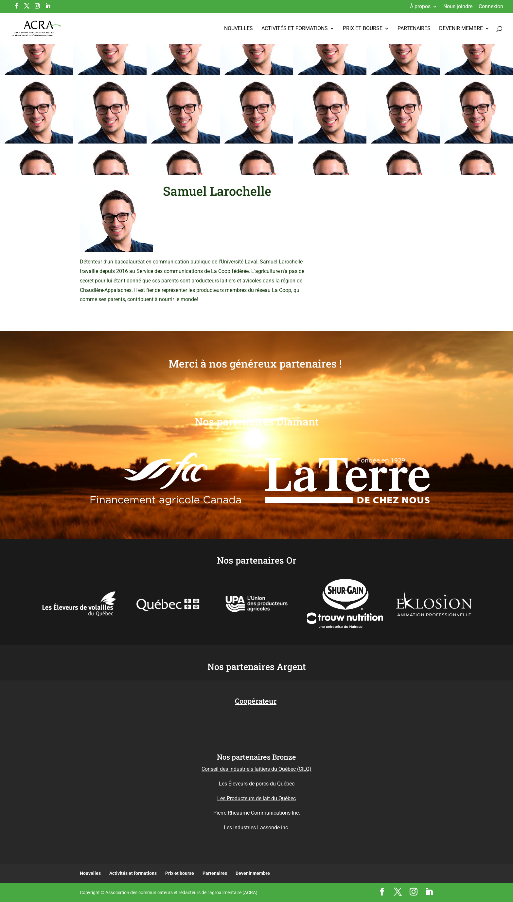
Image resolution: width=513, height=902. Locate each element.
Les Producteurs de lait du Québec (256, 798)
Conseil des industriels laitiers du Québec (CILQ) (256, 769)
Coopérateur (255, 701)
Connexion (491, 6)
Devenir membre (461, 28)
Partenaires (414, 28)
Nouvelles (238, 28)
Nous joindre (457, 6)
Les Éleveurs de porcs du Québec (256, 784)
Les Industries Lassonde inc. (256, 827)
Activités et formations (294, 28)
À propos (420, 6)
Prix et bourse (362, 28)
